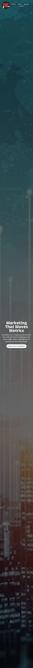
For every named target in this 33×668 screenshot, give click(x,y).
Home (14, 4)
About (20, 4)
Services (26, 4)
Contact (21, 6)
